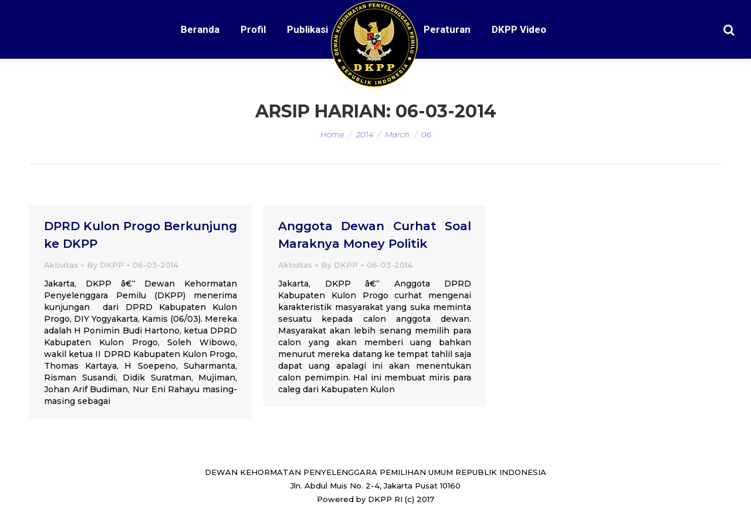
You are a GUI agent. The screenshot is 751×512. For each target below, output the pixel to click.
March (397, 134)
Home (332, 134)
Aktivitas (61, 265)
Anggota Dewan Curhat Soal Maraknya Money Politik (374, 235)
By (105, 265)
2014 (364, 134)
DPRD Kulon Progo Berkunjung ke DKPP (140, 235)
